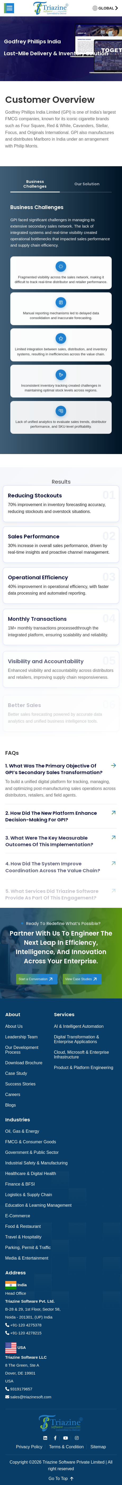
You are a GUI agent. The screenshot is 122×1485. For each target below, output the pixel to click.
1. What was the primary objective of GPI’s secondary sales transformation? (53, 776)
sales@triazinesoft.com (30, 1397)
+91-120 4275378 (25, 1325)
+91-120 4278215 (25, 1333)
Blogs (10, 1105)
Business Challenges (35, 184)
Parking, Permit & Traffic (28, 1247)
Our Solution (87, 184)
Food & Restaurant (23, 1226)
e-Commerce (17, 1216)
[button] (9, 8)
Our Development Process (21, 1049)
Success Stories (20, 1084)
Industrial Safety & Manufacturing (36, 1163)
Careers (12, 1094)
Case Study (16, 1073)
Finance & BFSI (20, 1184)
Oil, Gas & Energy (22, 1131)
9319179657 (21, 1389)
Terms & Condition (66, 1447)
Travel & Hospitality (23, 1237)
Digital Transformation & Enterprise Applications (76, 1039)
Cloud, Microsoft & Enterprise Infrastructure (81, 1054)
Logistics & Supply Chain (28, 1194)
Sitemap (98, 1447)
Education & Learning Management (38, 1205)
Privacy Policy (29, 1447)
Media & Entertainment (26, 1258)
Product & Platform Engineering (83, 1067)
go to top (61, 1478)
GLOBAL (106, 8)
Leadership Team (21, 1037)
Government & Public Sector (32, 1152)
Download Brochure (24, 1063)
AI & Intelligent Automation (79, 1026)
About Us (14, 1026)
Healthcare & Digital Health (30, 1173)
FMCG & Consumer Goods (30, 1142)
